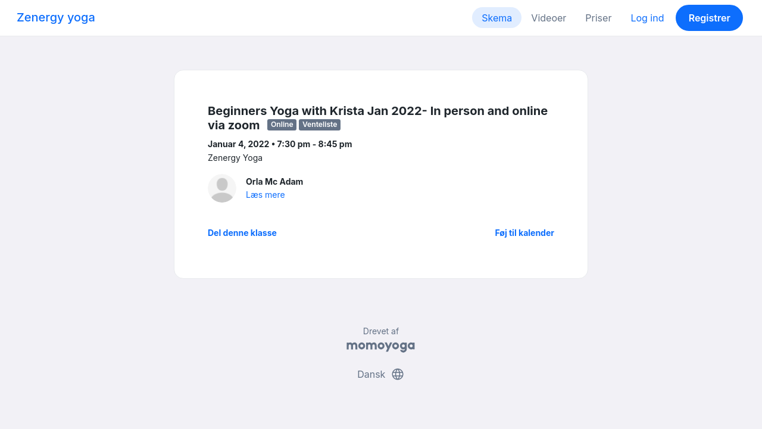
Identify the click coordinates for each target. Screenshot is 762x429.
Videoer (548, 18)
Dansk (381, 374)
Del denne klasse (242, 233)
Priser (598, 18)
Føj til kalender (524, 233)
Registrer (709, 18)
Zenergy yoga (56, 17)
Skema (497, 18)
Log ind (647, 18)
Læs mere (265, 194)
